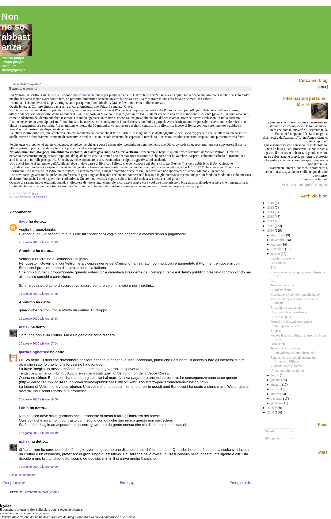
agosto (276, 253)
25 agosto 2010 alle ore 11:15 (38, 242)
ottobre (276, 244)
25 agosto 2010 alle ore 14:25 (38, 293)
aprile (275, 389)
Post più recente (14, 482)
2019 (271, 203)
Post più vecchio (241, 482)
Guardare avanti (23, 88)
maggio (276, 384)
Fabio (23, 408)
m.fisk (24, 327)
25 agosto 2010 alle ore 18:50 (38, 399)
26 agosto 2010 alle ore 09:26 (38, 466)
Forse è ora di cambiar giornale (291, 321)
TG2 (273, 267)
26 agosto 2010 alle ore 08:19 (38, 433)
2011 (271, 226)
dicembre (278, 235)
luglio (275, 375)
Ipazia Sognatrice (34, 352)
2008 (271, 412)
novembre (278, 240)
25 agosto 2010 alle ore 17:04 (38, 343)
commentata (86, 95)
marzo (275, 394)
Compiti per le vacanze (285, 326)
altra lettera (121, 99)
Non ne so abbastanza (16, 32)
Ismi (273, 280)
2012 (271, 221)
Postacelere (278, 344)
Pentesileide (278, 263)
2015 (271, 207)
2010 (271, 230)
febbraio (277, 398)
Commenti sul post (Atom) (41, 492)
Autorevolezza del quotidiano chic (293, 353)
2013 (271, 216)
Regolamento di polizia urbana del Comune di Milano (293, 359)
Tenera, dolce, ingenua (285, 348)
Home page (127, 482)
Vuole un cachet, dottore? (287, 366)
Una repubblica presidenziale (289, 312)
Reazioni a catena (282, 258)
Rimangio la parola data (286, 307)
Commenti (273, 438)
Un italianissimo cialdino (287, 370)
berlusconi (25, 196)
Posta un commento (22, 475)
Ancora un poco (281, 317)
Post (269, 431)
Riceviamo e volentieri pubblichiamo (295, 294)
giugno (276, 380)
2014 (271, 212)
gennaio (277, 403)
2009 (271, 408)
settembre (278, 249)
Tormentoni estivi (282, 285)
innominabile (40, 196)
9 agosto (276, 330)
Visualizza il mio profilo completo (305, 185)
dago (23, 221)
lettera (52, 95)
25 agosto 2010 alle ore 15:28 (38, 318)
